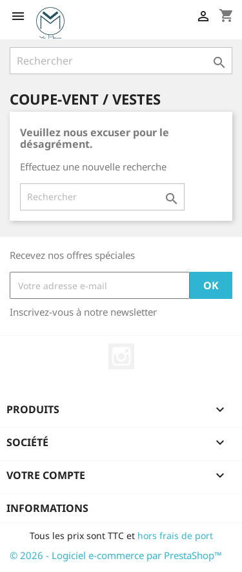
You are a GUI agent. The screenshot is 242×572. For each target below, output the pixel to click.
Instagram (121, 356)
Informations (47, 508)
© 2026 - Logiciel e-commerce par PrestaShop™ (116, 555)
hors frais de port (175, 535)
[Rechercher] (121, 60)
